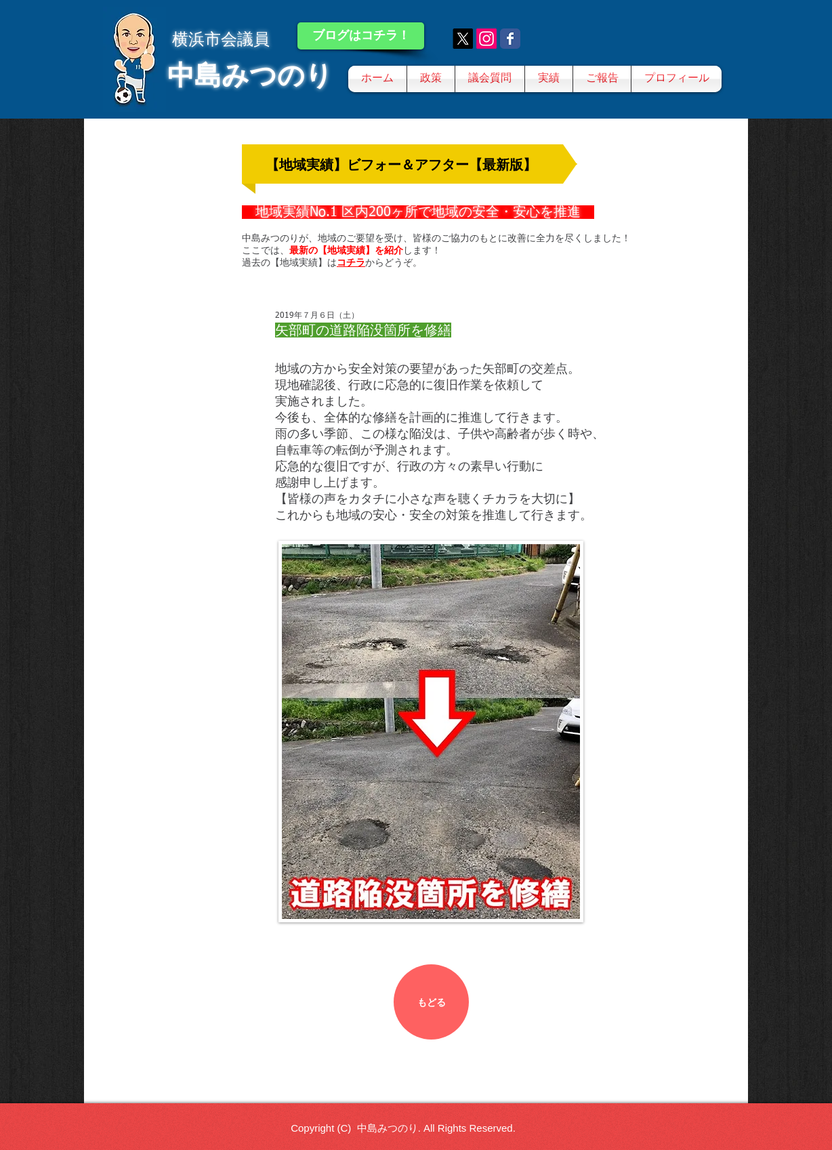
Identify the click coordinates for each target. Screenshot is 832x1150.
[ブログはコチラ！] (360, 35)
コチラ (351, 262)
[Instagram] (486, 38)
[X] (463, 38)
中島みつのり (250, 75)
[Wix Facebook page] (510, 38)
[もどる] (431, 1002)
